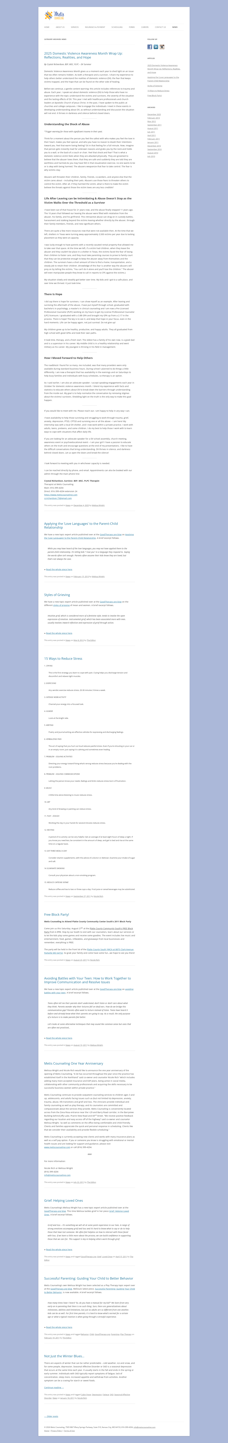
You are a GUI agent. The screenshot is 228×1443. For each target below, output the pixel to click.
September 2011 (154, 125)
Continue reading (54, 1387)
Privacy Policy (56, 1430)
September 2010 (154, 149)
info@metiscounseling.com (57, 1175)
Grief (99, 1256)
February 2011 (153, 139)
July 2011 (151, 132)
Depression (97, 1394)
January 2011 (152, 142)
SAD (111, 1394)
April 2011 (151, 135)
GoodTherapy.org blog (111, 534)
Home (46, 27)
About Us (60, 27)
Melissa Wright (98, 505)
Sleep (54, 1398)
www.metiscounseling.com (57, 1147)
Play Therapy (125, 1334)
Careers (145, 27)
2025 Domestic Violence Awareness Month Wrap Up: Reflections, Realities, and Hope (83, 55)
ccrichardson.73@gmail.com (58, 498)
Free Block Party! (56, 914)
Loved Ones (107, 1256)
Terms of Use (69, 1430)
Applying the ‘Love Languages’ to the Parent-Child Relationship (81, 525)
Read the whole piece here (59, 569)
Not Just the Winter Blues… (64, 1356)
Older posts (51, 1416)
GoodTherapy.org (88, 1256)
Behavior (85, 1334)
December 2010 (154, 146)
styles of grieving (61, 605)
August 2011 (152, 128)
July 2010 (151, 156)
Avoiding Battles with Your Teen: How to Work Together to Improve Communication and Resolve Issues (87, 980)
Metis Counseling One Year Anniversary (73, 1063)
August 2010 (152, 153)
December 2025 (154, 114)
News (175, 27)
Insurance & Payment (95, 27)
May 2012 (151, 121)
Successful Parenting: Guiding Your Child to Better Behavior (88, 1278)
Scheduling (117, 27)
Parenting (115, 1334)
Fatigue (106, 1394)
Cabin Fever (86, 1394)
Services (75, 27)
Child (92, 1334)
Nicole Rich (98, 896)
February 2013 (153, 118)
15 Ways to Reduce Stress (63, 658)
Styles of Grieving (57, 594)
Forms (132, 27)
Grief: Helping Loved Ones (63, 1200)
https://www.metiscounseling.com (60, 494)
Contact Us (160, 27)
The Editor (91, 640)
